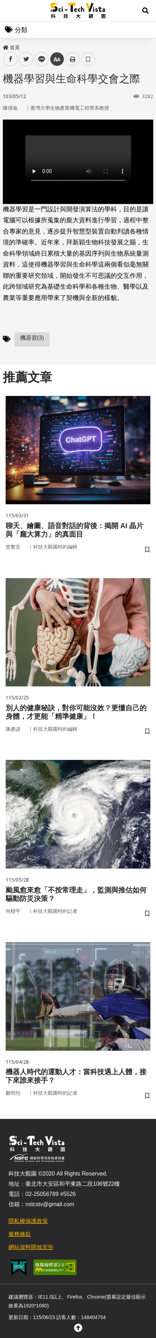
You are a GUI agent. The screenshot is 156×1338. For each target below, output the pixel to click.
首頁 (11, 47)
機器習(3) (32, 338)
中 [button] (57, 59)
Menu (10, 10)
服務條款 (19, 1234)
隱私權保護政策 (28, 1221)
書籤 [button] (88, 59)
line (39, 59)
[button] (145, 10)
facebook (11, 59)
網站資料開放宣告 (31, 1247)
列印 (72, 59)
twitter (26, 59)
